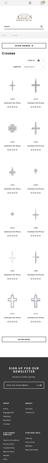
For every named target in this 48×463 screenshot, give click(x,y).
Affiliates (28, 446)
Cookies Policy (9, 448)
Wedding (7, 416)
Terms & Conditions (11, 440)
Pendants (7, 420)
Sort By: (17, 67)
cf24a (35, 99)
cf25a (12, 99)
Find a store (30, 442)
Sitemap (28, 438)
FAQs (5, 459)
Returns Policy (8, 452)
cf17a (36, 314)
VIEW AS (31, 60)
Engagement (8, 412)
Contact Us (29, 412)
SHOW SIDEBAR (24, 46)
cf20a (12, 228)
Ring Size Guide (31, 450)
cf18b (36, 271)
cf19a (12, 271)
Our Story (29, 409)
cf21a (12, 185)
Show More (24, 339)
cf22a (36, 142)
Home (4, 35)
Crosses (14, 35)
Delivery (6, 455)
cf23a (12, 142)
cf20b (35, 185)
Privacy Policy (8, 444)
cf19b (36, 228)
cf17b (12, 314)
